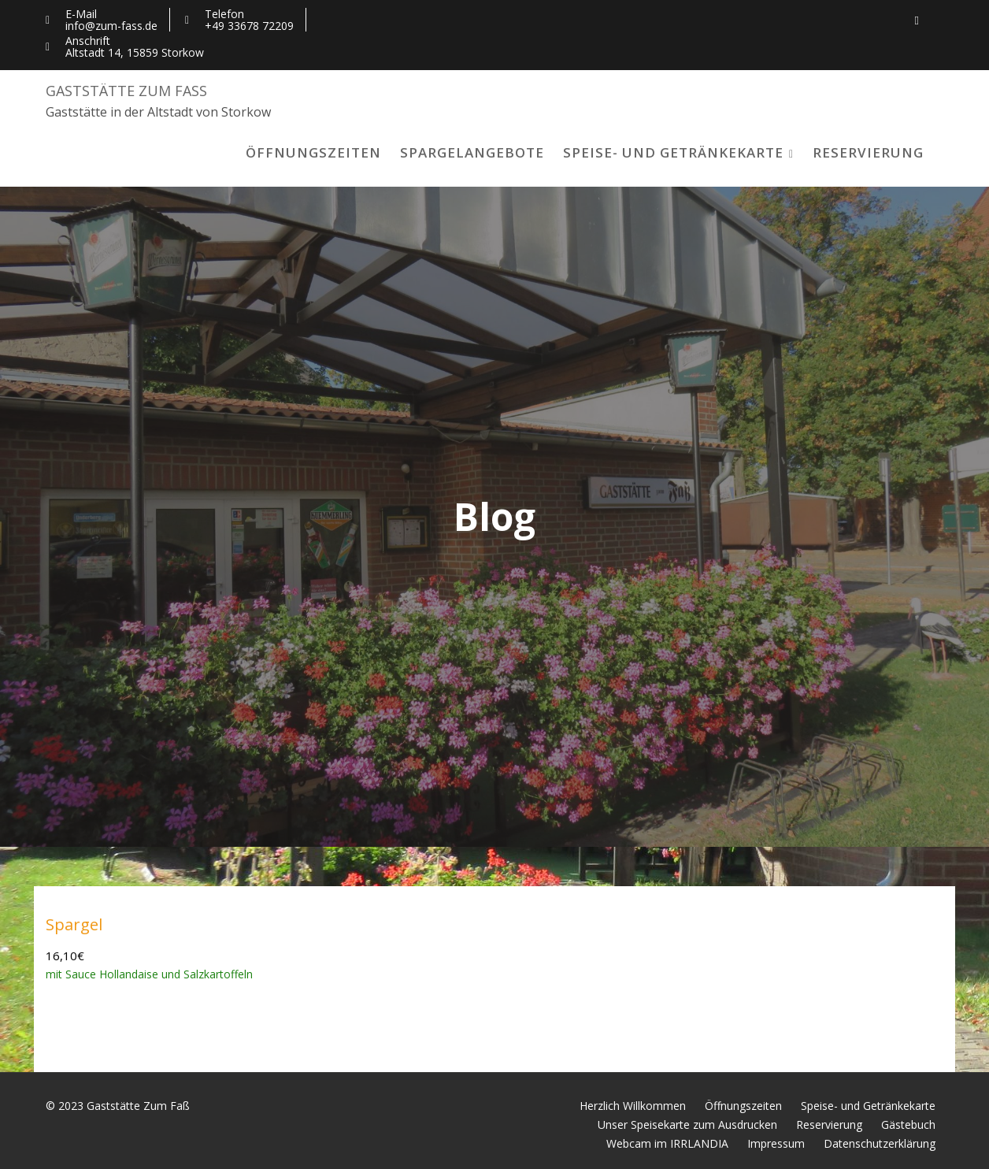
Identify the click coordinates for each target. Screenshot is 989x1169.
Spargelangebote (472, 152)
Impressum (776, 1143)
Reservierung (868, 152)
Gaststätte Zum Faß (126, 90)
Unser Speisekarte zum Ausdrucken (687, 1124)
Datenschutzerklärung (879, 1143)
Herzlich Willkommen (633, 1105)
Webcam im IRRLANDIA (667, 1143)
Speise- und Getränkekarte (673, 152)
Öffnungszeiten (313, 152)
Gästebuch (908, 1124)
